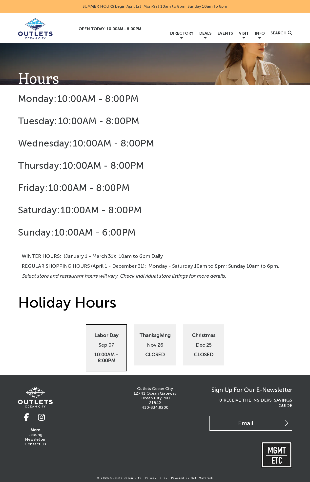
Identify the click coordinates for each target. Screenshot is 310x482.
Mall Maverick (202, 478)
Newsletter (35, 439)
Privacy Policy (156, 478)
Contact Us (35, 444)
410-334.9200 (155, 407)
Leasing (35, 435)
